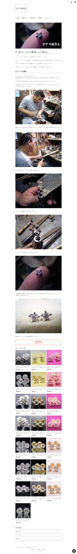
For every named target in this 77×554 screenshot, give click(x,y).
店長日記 (40, 18)
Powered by (38, 551)
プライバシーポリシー (20, 547)
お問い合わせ (33, 18)
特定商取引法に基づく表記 (30, 547)
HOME (18, 18)
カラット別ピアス (18, 535)
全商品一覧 (17, 531)
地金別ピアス (18, 538)
